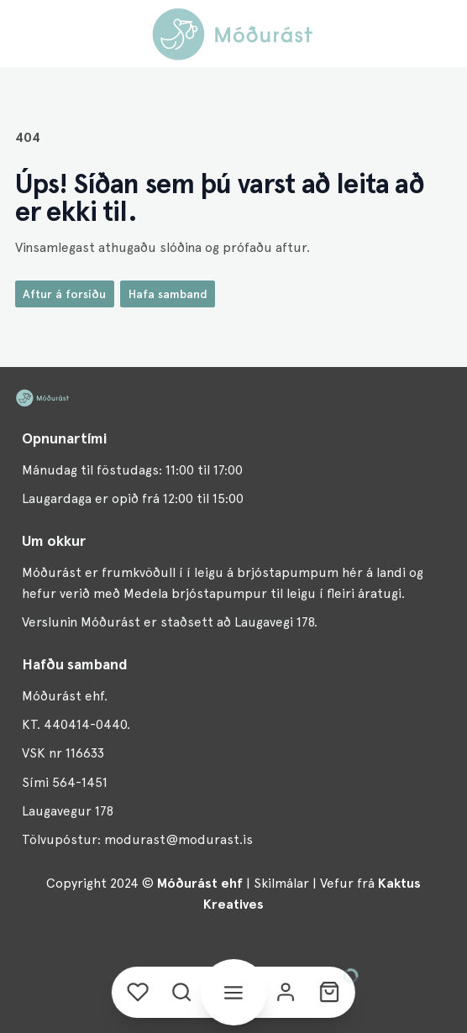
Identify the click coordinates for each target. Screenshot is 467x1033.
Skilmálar (281, 883)
